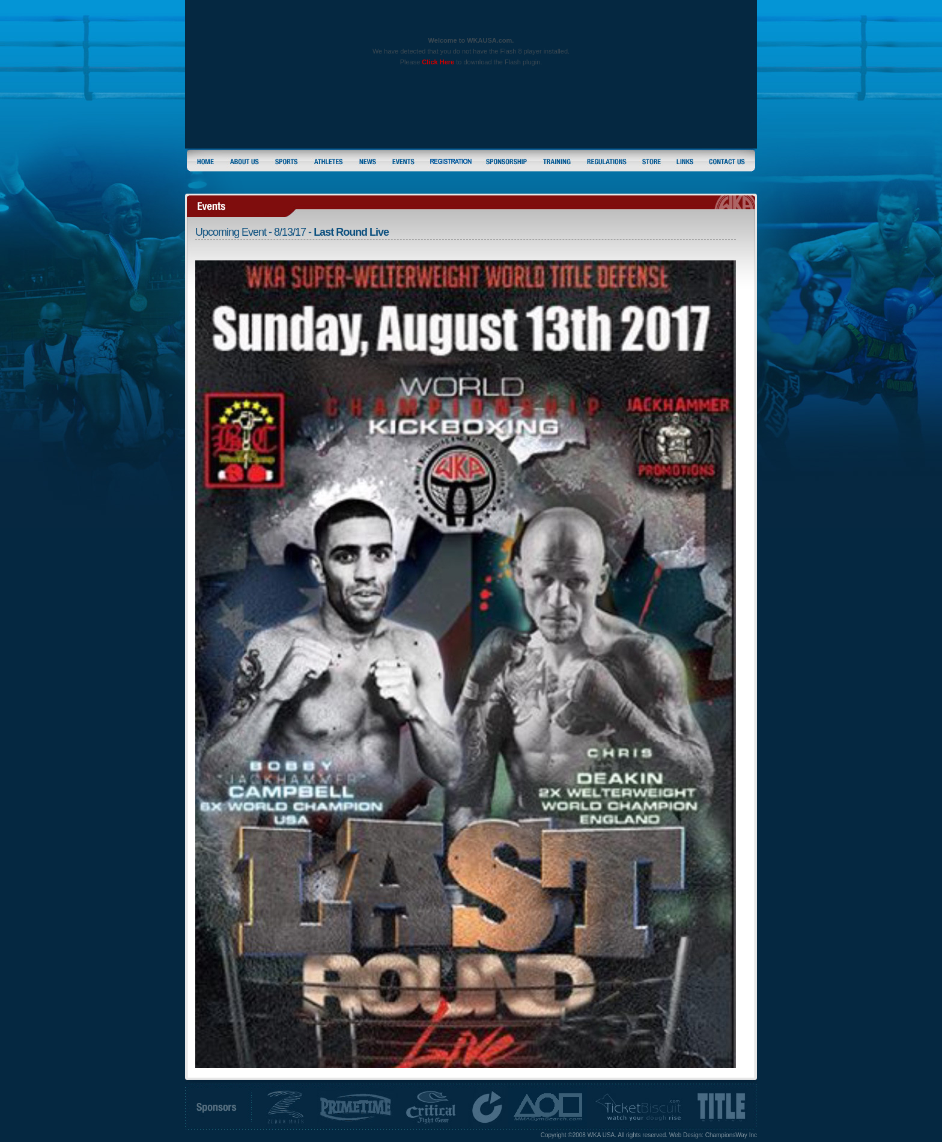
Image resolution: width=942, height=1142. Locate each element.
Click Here (438, 62)
